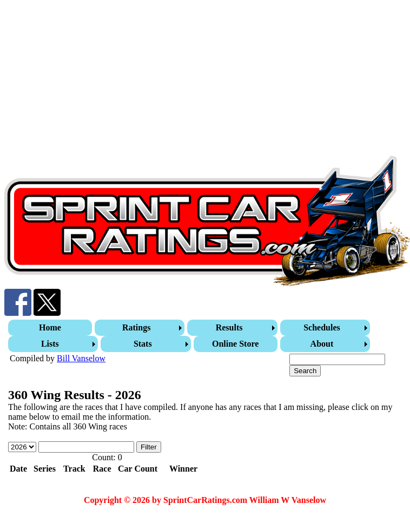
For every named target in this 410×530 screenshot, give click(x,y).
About (322, 343)
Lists (50, 343)
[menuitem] (51, 328)
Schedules (321, 327)
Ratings (136, 327)
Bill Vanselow (81, 358)
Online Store (235, 343)
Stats (143, 343)
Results (229, 327)
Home (50, 327)
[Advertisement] (184, 80)
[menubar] (206, 336)
